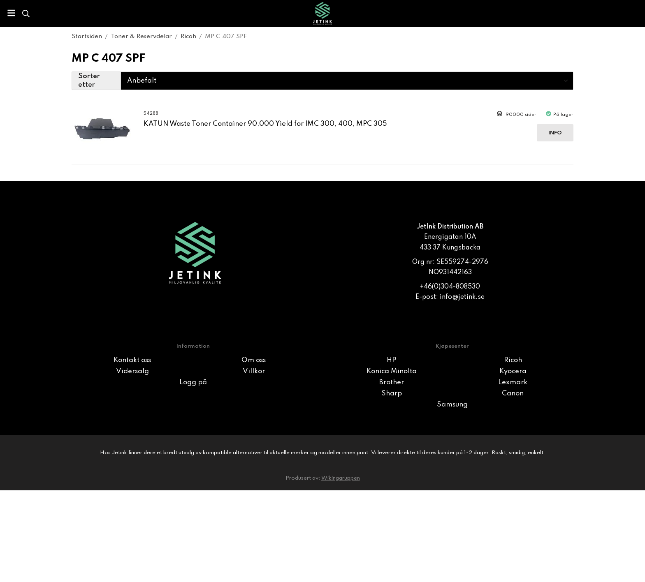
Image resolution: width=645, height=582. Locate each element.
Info (555, 133)
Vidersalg (132, 371)
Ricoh (513, 360)
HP (391, 360)
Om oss (253, 360)
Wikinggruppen (340, 478)
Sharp (391, 393)
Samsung (452, 404)
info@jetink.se (462, 297)
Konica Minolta (392, 371)
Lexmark (512, 382)
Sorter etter (89, 81)
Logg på (193, 382)
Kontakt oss (132, 360)
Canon (513, 393)
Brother (391, 382)
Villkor (254, 371)
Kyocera (513, 371)
